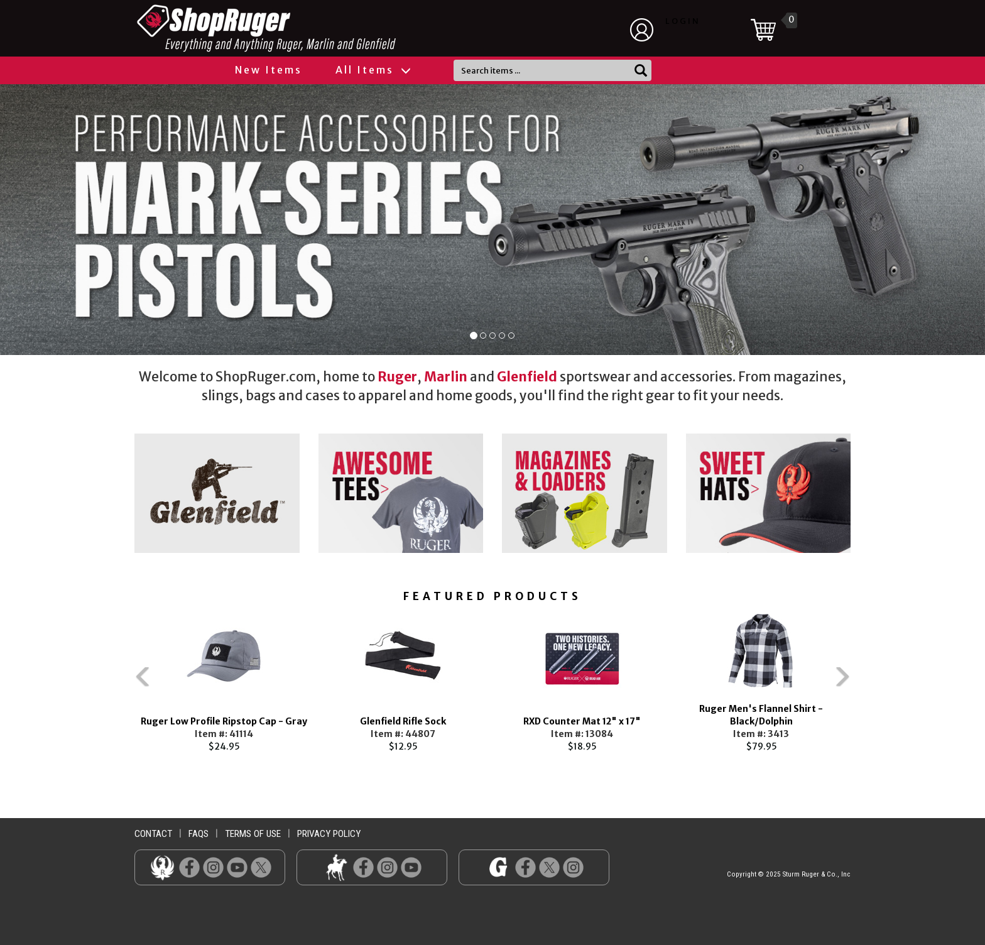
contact (153, 833)
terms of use (253, 833)
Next (869, 682)
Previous (115, 682)
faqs (198, 833)
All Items (372, 69)
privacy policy (329, 833)
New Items (268, 69)
